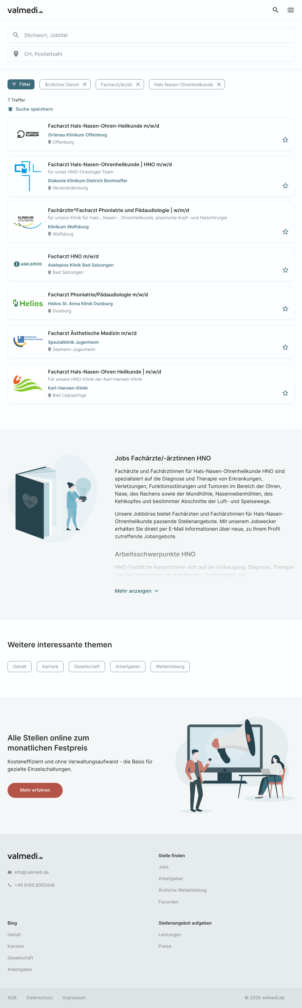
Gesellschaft (87, 666)
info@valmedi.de (31, 872)
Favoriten (168, 902)
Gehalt (19, 666)
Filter (21, 84)
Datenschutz (40, 997)
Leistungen (170, 934)
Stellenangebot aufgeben (185, 923)
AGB (12, 997)
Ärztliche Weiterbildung (183, 890)
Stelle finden (172, 855)
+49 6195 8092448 (34, 885)
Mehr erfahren (35, 790)
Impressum (74, 997)
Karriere (50, 666)
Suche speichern (30, 109)
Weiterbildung (170, 666)
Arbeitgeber (127, 666)
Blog (12, 923)
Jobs (164, 867)
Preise (165, 946)
